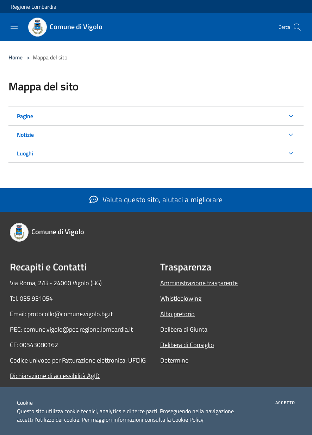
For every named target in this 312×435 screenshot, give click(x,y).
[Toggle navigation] (14, 26)
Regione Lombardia (33, 6)
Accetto (285, 403)
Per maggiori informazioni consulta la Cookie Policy (143, 419)
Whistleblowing (180, 298)
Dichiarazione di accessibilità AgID (55, 375)
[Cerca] (297, 27)
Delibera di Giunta (183, 329)
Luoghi (25, 153)
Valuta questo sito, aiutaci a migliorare (156, 199)
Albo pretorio (177, 314)
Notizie (25, 134)
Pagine (25, 116)
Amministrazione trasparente (199, 283)
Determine (174, 360)
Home (15, 57)
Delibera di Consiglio (187, 345)
